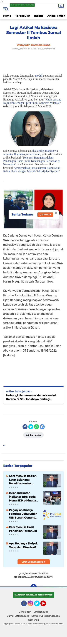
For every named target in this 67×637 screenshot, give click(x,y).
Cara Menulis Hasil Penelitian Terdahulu (23, 529)
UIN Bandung (40, 611)
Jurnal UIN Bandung (18, 616)
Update (45, 214)
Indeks (38, 15)
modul (38, 75)
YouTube (45, 605)
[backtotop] (33, 587)
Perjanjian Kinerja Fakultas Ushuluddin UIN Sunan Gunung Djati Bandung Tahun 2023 (23, 513)
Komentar (33, 434)
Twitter (38, 605)
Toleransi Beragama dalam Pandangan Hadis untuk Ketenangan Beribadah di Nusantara (31, 161)
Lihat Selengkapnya (33, 561)
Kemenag (33, 619)
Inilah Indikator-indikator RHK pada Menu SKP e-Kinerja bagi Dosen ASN (22, 496)
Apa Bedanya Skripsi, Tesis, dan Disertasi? (23, 545)
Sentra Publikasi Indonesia (45, 616)
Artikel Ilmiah (56, 15)
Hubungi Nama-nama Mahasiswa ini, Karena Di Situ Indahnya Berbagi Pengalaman (31, 397)
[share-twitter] (30, 426)
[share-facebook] (25, 426)
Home (7, 15)
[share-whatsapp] (36, 426)
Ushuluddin (25, 611)
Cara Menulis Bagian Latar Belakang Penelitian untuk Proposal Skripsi (22, 479)
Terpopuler (22, 15)
